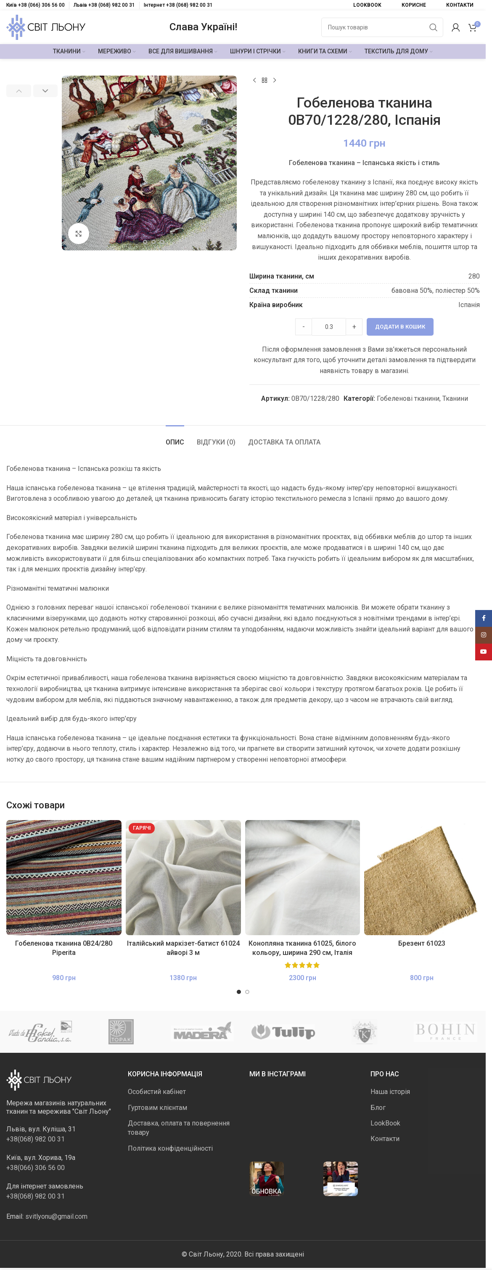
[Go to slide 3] (153, 242)
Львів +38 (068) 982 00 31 (104, 5)
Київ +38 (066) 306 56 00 (35, 5)
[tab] (175, 438)
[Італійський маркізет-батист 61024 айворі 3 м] (183, 877)
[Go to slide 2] (145, 242)
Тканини (455, 398)
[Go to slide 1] (137, 242)
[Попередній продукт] (254, 81)
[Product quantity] (329, 327)
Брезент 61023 (421, 943)
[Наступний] (275, 81)
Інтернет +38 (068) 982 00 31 (178, 5)
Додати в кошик (400, 326)
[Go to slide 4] (162, 242)
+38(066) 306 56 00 (35, 1168)
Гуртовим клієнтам (157, 1108)
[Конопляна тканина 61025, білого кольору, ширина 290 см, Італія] (302, 877)
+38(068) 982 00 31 (35, 1139)
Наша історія (390, 1092)
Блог (378, 1108)
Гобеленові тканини (407, 398)
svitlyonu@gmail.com (56, 1216)
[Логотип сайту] (45, 27)
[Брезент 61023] (421, 877)
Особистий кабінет (157, 1092)
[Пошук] (382, 27)
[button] (18, 90)
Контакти (384, 1139)
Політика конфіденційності (170, 1148)
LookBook (385, 1123)
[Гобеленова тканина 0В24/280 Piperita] (64, 877)
